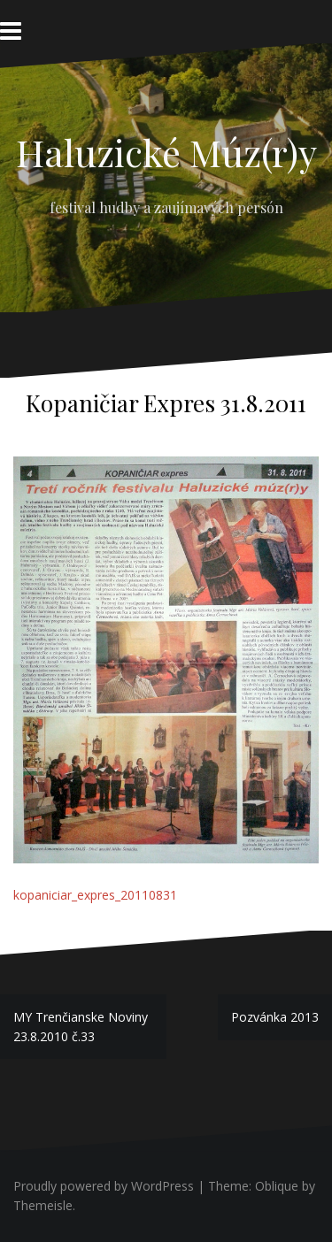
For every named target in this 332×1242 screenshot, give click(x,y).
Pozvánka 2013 (275, 1016)
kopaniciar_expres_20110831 (95, 894)
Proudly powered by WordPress (103, 1185)
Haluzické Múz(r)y (166, 152)
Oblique (276, 1185)
